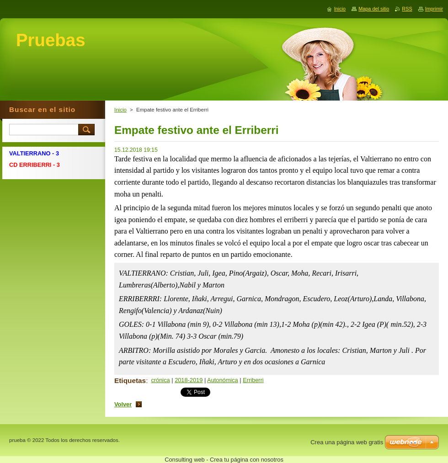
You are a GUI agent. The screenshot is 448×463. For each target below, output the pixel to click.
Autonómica (222, 380)
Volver (123, 404)
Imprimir (434, 8)
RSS (407, 8)
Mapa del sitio (373, 8)
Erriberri (253, 380)
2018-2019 (189, 380)
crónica (160, 380)
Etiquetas (130, 380)
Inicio (120, 109)
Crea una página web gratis (346, 442)
